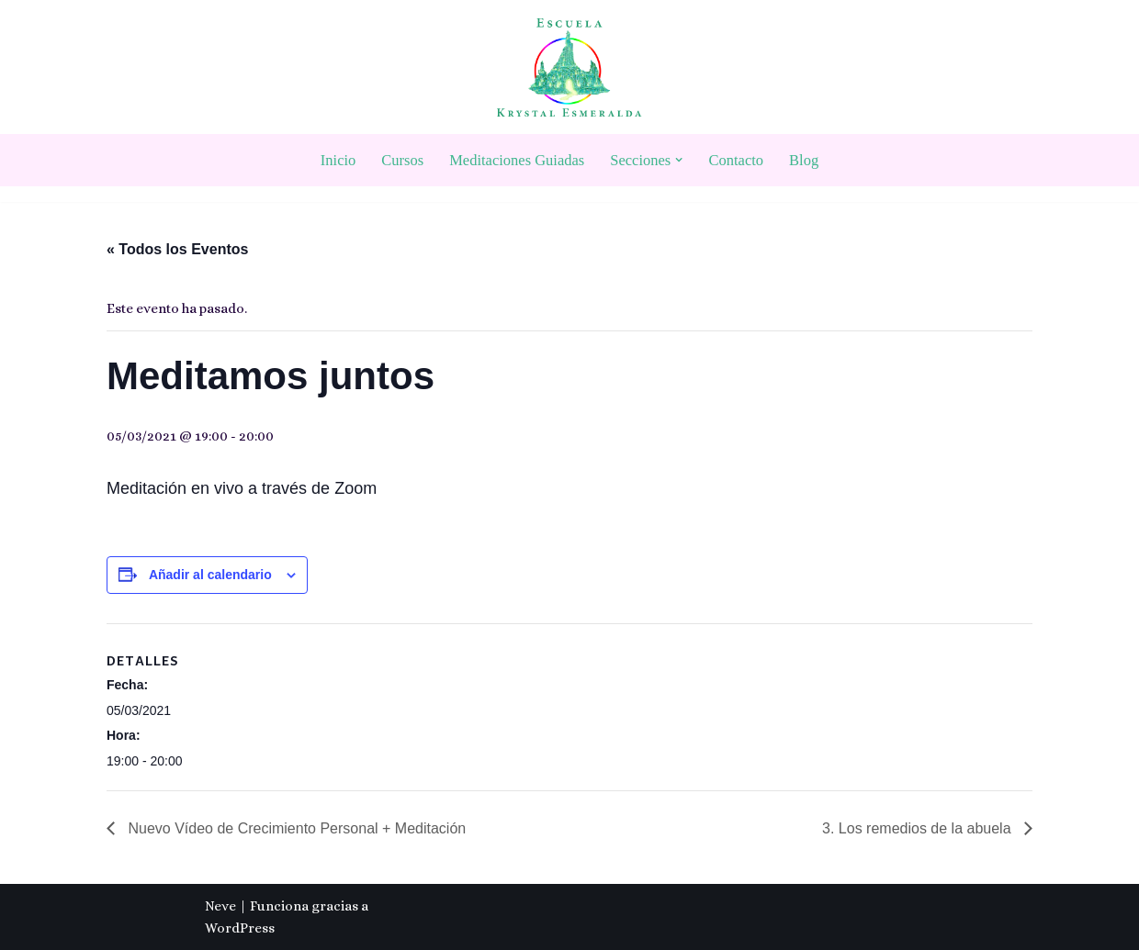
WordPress (240, 928)
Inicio (338, 160)
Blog (803, 160)
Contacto (736, 160)
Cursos (402, 160)
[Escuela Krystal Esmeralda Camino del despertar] (569, 67)
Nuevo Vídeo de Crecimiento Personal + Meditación (295, 828)
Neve (220, 906)
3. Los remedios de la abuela (918, 828)
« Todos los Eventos (177, 249)
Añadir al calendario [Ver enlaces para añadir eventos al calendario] (210, 574)
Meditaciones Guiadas (516, 160)
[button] (678, 159)
